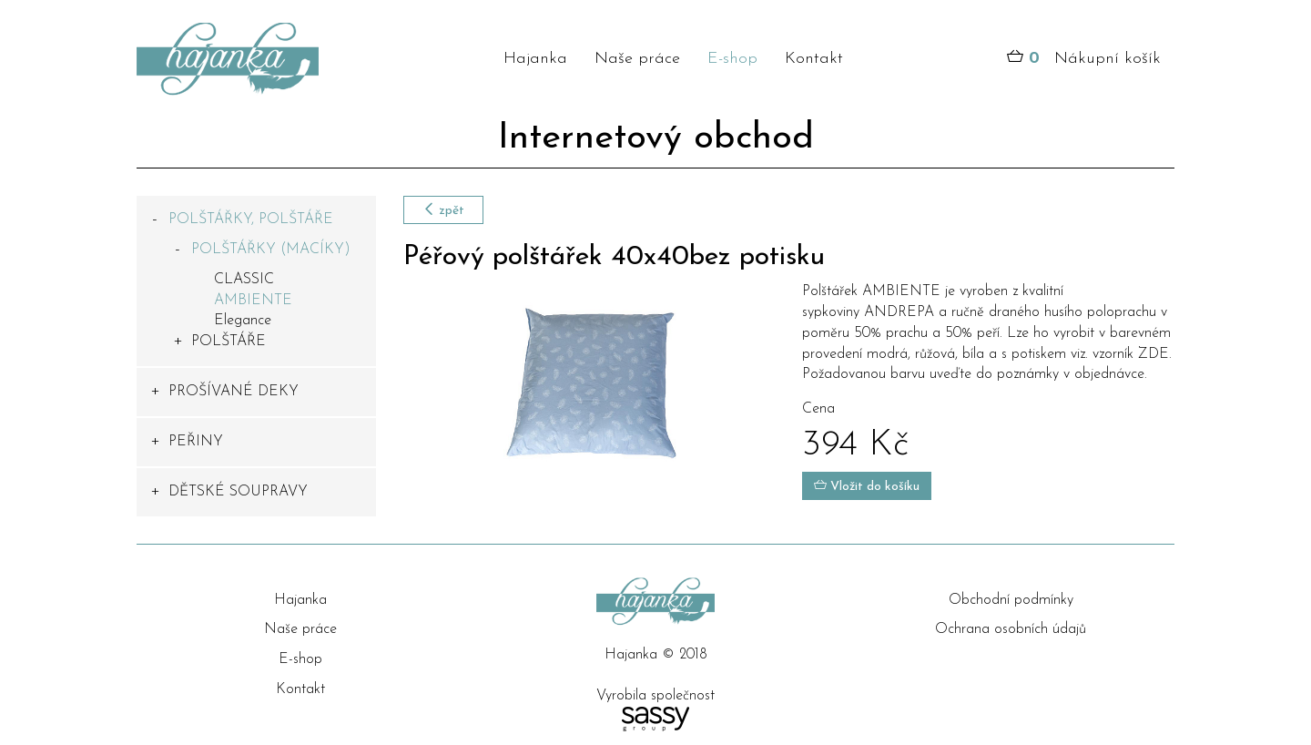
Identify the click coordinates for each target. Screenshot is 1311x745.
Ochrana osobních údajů (1010, 629)
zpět (443, 210)
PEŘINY (195, 441)
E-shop (732, 58)
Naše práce (637, 58)
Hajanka (535, 58)
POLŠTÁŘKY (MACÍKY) (271, 249)
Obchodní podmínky (1011, 600)
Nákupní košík (1084, 59)
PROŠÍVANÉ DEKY (233, 391)
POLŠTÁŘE (228, 341)
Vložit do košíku (867, 486)
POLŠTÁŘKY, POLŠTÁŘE (250, 219)
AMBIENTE (253, 300)
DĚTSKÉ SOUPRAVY (238, 492)
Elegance (242, 320)
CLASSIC (244, 279)
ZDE (1153, 354)
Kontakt (814, 58)
